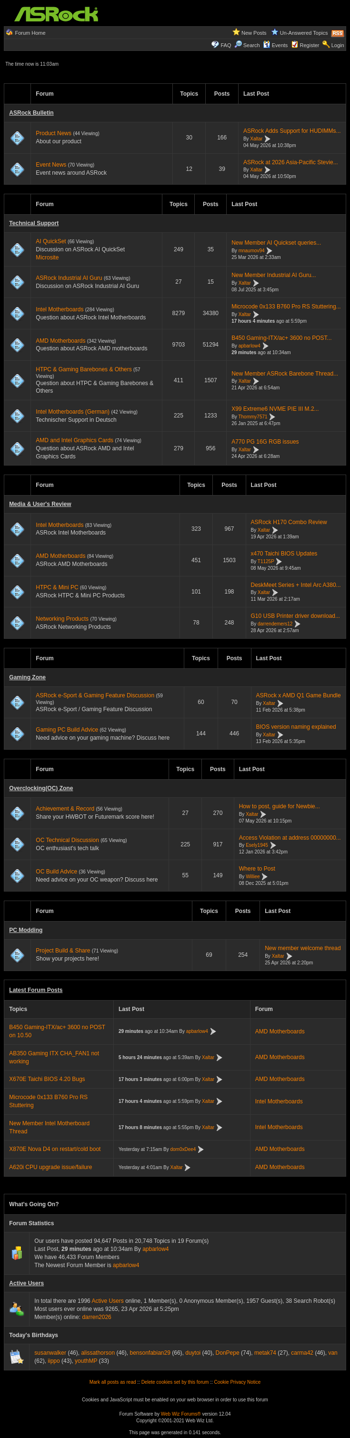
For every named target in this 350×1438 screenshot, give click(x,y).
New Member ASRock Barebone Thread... (284, 373)
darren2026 (96, 1317)
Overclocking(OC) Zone (41, 788)
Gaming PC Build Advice (67, 729)
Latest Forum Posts (35, 990)
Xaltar (256, 138)
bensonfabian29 (150, 1352)
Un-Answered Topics (304, 33)
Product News (53, 133)
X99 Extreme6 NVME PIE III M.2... (275, 409)
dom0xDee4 (183, 1149)
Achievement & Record (65, 808)
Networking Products (62, 618)
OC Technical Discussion (67, 840)
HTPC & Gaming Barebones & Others (83, 369)
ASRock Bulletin (31, 112)
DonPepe (228, 1352)
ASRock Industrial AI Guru (69, 278)
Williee (253, 876)
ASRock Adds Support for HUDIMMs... (292, 131)
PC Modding (25, 930)
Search (251, 45)
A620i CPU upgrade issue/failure (50, 1167)
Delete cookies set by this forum (175, 1382)
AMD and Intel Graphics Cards (74, 440)
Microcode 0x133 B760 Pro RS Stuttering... (285, 306)
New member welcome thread (302, 948)
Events (275, 45)
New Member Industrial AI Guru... (273, 275)
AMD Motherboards (60, 340)
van (332, 1352)
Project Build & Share (63, 950)
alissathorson (98, 1352)
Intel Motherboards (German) (73, 411)
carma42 (302, 1352)
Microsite (47, 257)
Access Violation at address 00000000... (290, 837)
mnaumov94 (252, 250)
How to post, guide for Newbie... (279, 806)
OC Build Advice (56, 871)
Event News (51, 164)
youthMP (86, 1361)
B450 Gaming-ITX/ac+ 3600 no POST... (281, 338)
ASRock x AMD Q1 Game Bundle (298, 695)
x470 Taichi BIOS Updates (284, 553)
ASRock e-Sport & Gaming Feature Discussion (96, 695)
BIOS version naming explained (296, 727)
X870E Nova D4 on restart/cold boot (54, 1149)
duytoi (192, 1352)
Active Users (26, 1283)
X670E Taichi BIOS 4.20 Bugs (47, 1079)
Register (310, 45)
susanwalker (50, 1352)
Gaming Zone (27, 677)
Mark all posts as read (113, 1382)
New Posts (254, 33)
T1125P (266, 561)
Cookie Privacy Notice (237, 1382)
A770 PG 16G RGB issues (265, 441)
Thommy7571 (252, 416)
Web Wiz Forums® (181, 1414)
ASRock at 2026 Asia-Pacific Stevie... (290, 162)
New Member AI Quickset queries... (276, 242)
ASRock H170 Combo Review (289, 522)
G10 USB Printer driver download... (295, 616)
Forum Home (30, 33)
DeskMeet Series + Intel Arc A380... (296, 585)
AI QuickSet (51, 241)
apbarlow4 (249, 345)
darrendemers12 (275, 623)
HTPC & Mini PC (57, 587)
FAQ (225, 45)
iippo (54, 1361)
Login (337, 45)
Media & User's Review (40, 504)
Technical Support (34, 223)
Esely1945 (257, 845)
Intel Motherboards (59, 309)
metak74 (265, 1352)
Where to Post (257, 868)
